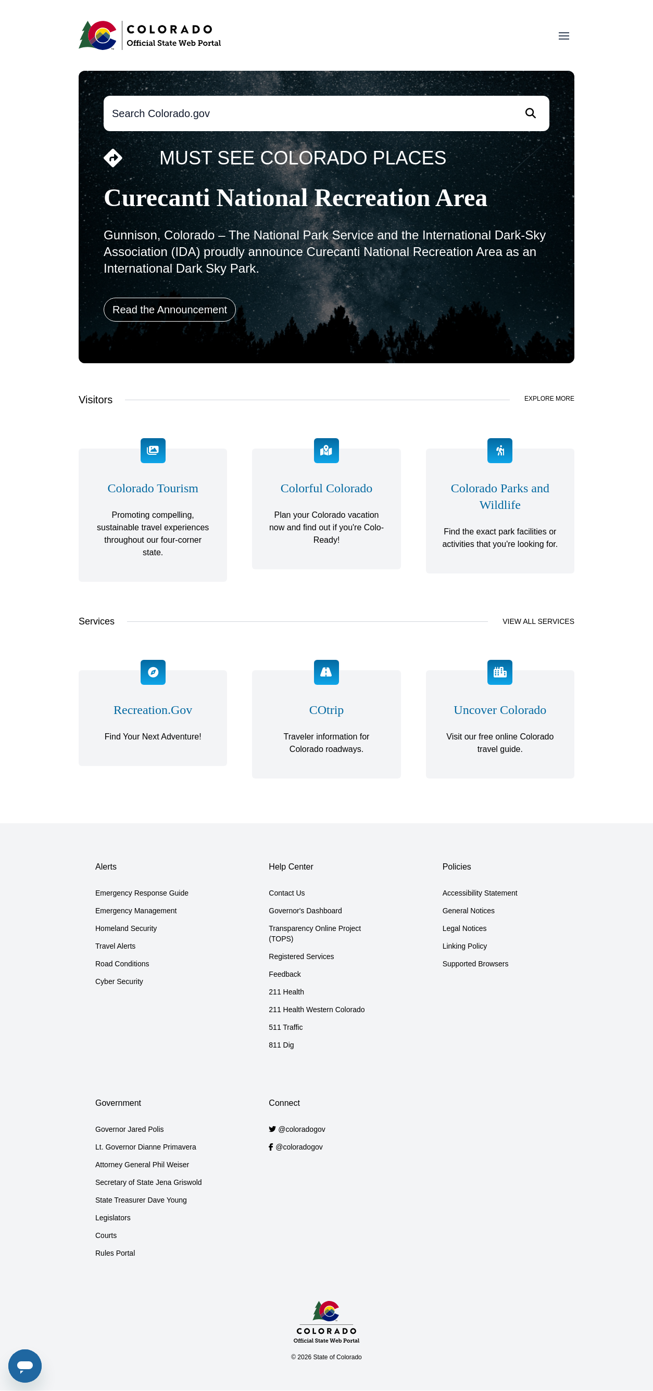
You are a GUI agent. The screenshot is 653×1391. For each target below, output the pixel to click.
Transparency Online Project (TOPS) (315, 933)
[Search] (530, 113)
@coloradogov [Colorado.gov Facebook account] (299, 1147)
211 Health (286, 992)
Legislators (113, 1218)
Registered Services (301, 956)
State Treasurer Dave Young (141, 1200)
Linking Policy (465, 946)
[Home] (150, 35)
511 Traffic (286, 1027)
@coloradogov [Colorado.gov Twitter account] (301, 1129)
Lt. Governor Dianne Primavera (145, 1147)
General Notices (469, 911)
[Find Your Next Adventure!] (153, 724)
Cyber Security (119, 981)
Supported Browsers (476, 964)
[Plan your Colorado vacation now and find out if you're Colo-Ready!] (326, 515)
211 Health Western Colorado (317, 1009)
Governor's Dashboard (305, 911)
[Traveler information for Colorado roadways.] (326, 724)
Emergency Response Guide (142, 893)
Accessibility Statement (480, 893)
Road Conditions (122, 964)
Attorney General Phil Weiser (142, 1164)
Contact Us (287, 893)
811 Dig (281, 1045)
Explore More (549, 398)
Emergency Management (136, 911)
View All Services (538, 621)
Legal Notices (465, 928)
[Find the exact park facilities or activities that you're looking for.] (500, 515)
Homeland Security (126, 928)
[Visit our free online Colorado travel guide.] (500, 724)
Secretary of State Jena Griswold (148, 1182)
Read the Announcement (169, 309)
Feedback (284, 974)
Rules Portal (115, 1253)
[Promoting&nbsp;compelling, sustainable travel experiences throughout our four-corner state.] (153, 515)
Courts (106, 1235)
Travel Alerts (115, 946)
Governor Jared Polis (129, 1129)
